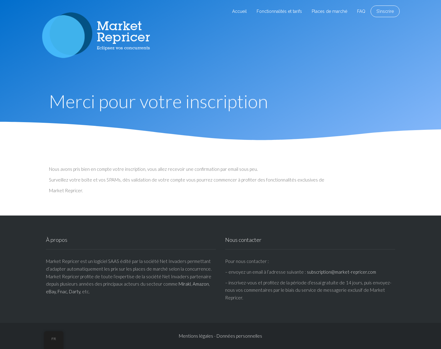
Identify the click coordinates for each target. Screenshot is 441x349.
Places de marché (329, 11)
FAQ (361, 11)
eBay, (51, 291)
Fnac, (63, 291)
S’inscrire (385, 11)
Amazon (201, 284)
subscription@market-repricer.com (341, 272)
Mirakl (185, 284)
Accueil (239, 11)
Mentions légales (196, 336)
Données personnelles (239, 336)
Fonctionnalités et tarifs (279, 11)
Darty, (75, 291)
